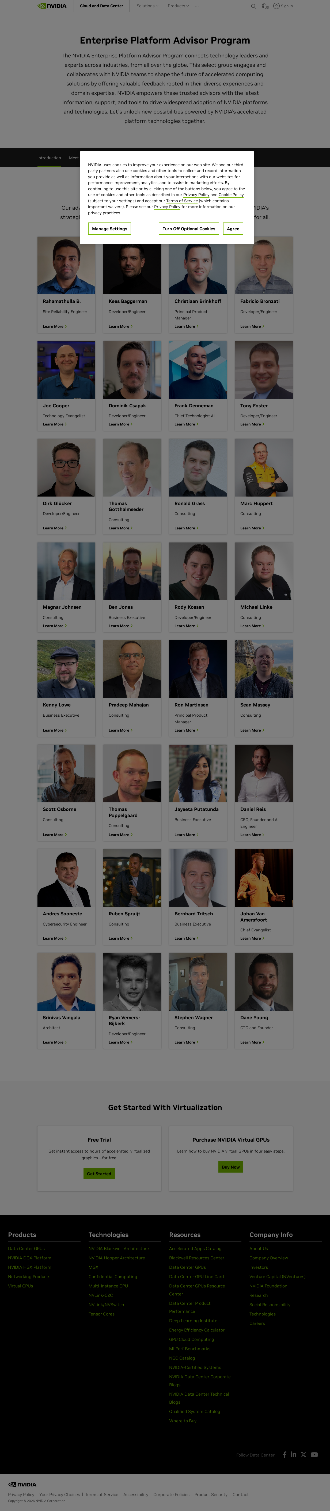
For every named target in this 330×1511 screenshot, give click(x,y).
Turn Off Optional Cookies (189, 228)
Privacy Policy (196, 194)
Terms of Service (182, 200)
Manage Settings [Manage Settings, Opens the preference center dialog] (109, 228)
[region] (167, 197)
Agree (233, 228)
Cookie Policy (231, 194)
